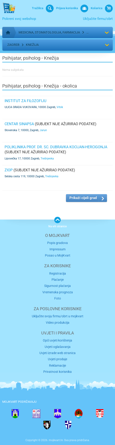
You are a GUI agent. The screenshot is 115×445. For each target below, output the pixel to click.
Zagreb (13, 45)
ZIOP (9, 170)
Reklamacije (57, 365)
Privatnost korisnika (57, 371)
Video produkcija (57, 322)
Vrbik (60, 107)
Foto (57, 298)
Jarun (43, 130)
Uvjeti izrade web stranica (57, 353)
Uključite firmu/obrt (98, 19)
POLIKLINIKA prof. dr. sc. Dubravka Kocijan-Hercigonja (56, 147)
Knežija (32, 45)
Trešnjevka (47, 158)
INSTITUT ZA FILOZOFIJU (25, 101)
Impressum (57, 249)
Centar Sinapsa (19, 124)
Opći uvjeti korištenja (57, 340)
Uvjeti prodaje (57, 359)
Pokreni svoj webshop (19, 19)
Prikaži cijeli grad (83, 198)
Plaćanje (58, 279)
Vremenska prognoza (57, 292)
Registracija (57, 273)
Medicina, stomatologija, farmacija (49, 32)
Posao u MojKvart (57, 255)
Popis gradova (57, 243)
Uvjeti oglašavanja (58, 347)
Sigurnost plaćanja (57, 286)
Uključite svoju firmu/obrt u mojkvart (57, 316)
